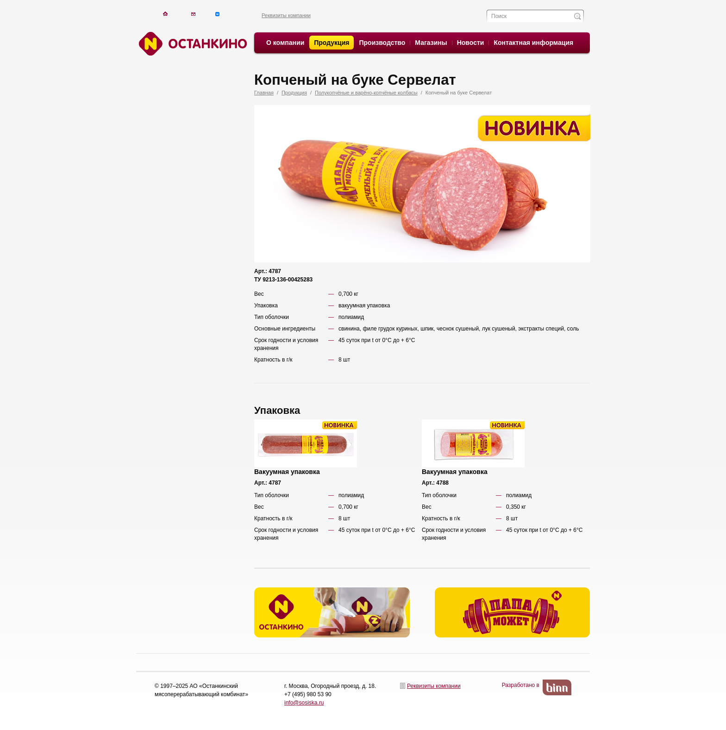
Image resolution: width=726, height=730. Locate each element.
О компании (285, 42)
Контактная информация (533, 42)
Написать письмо (193, 14)
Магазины (431, 42)
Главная (264, 92)
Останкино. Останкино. (191, 44)
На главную (165, 14)
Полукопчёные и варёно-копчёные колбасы (366, 92)
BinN (557, 687)
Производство (382, 42)
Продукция (331, 42)
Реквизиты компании (286, 15)
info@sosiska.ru (304, 702)
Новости (470, 42)
